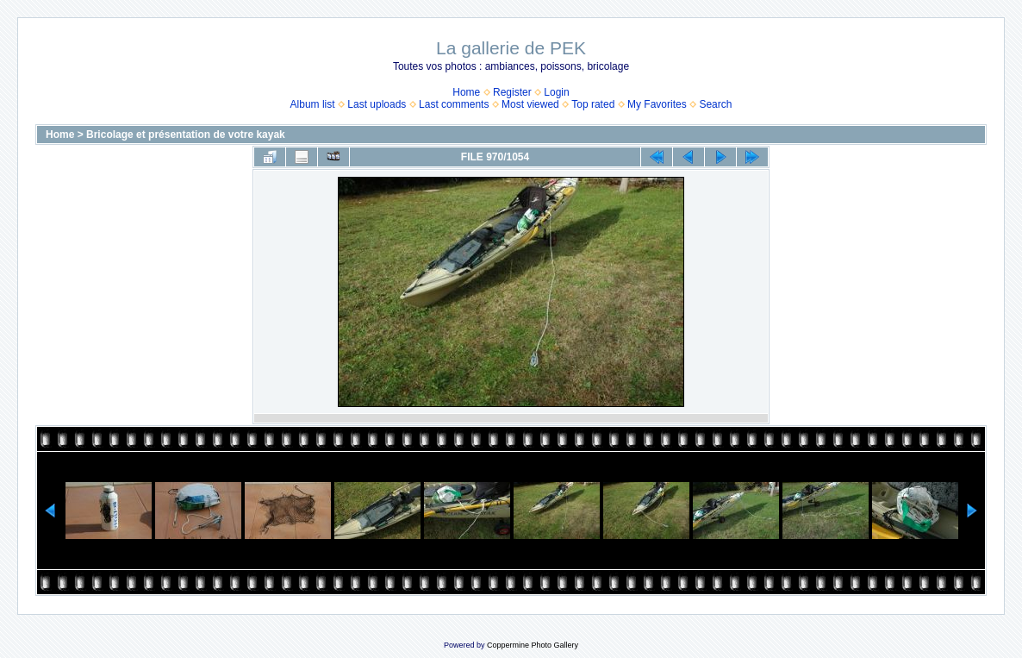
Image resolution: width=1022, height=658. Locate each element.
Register (512, 92)
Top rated (592, 104)
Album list (312, 104)
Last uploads (376, 104)
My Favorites (657, 104)
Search (715, 104)
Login (556, 92)
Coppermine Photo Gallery (532, 645)
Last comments (454, 104)
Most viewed (530, 104)
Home (466, 92)
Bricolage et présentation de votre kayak (185, 134)
